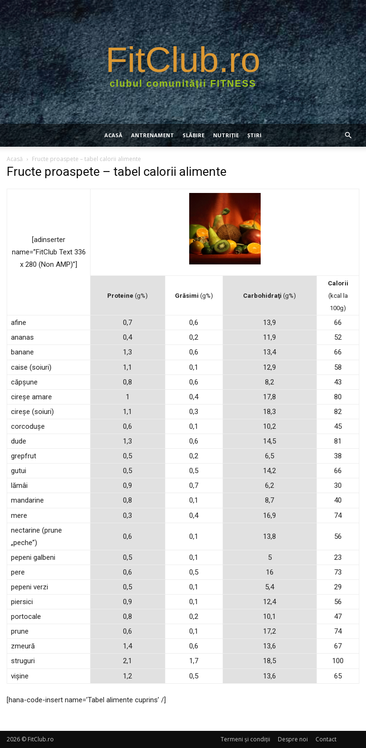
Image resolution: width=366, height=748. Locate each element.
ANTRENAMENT (152, 135)
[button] (347, 135)
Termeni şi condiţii (245, 739)
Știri (254, 135)
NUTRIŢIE (226, 135)
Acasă (113, 135)
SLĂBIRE (193, 135)
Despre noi (293, 739)
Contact (325, 739)
